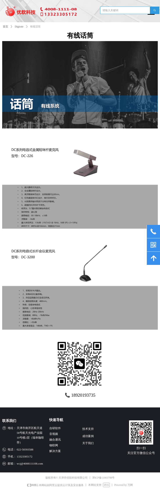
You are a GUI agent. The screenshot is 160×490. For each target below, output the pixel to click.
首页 (5, 26)
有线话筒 (35, 26)
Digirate (19, 26)
